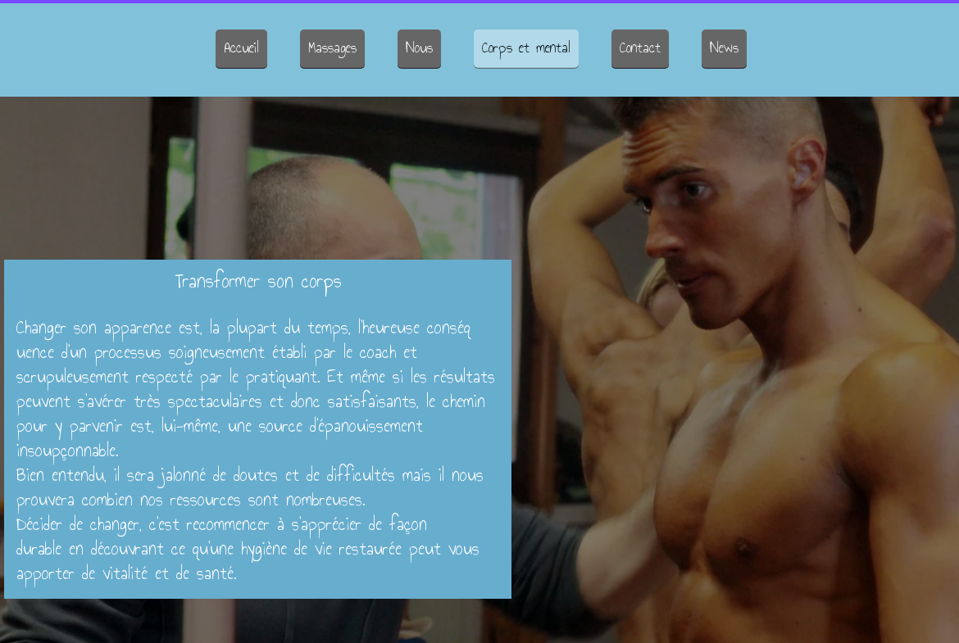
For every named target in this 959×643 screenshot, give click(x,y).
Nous (419, 47)
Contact (640, 47)
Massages (332, 47)
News (724, 47)
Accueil (241, 47)
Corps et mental (526, 47)
